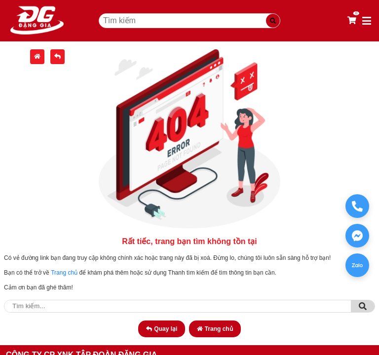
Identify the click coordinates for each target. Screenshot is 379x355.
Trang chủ (64, 272)
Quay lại (161, 328)
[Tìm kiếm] (273, 21)
